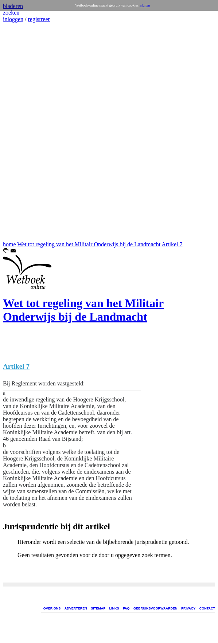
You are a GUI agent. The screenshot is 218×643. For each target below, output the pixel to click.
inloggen (13, 19)
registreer (39, 19)
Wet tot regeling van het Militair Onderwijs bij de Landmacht (88, 244)
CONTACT (207, 608)
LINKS (114, 608)
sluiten (145, 5)
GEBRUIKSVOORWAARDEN (155, 608)
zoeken (11, 12)
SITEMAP (98, 608)
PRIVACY (188, 608)
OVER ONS (52, 608)
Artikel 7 (171, 244)
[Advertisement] (25, 132)
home (9, 244)
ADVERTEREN (76, 608)
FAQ (126, 608)
